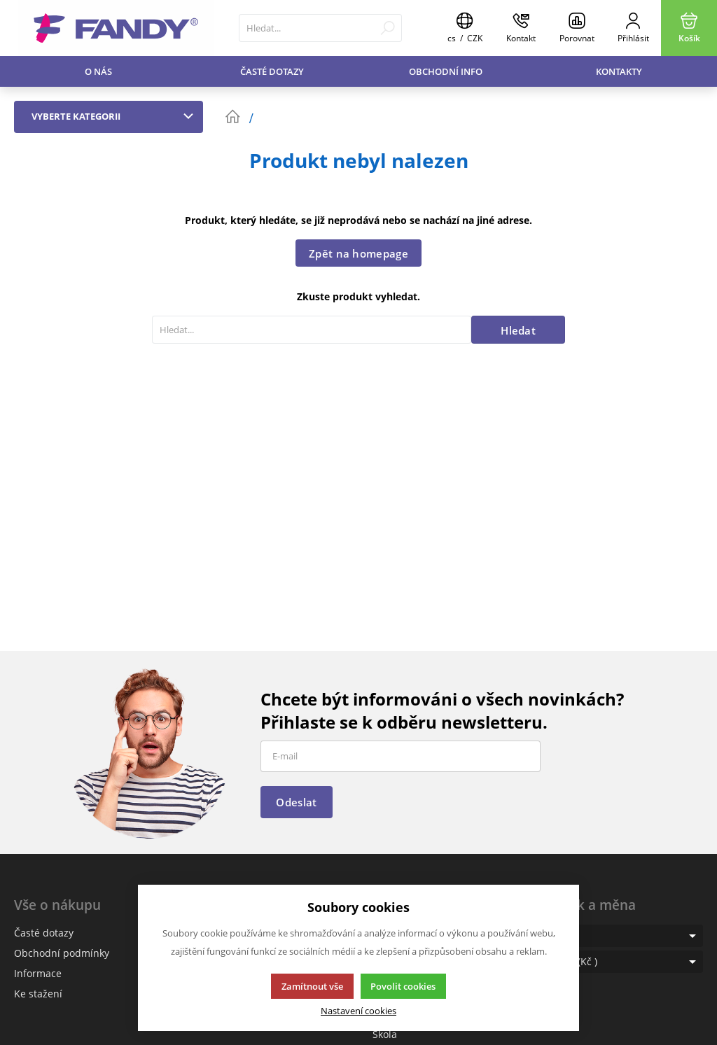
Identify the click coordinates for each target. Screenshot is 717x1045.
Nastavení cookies (358, 1011)
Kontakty (619, 71)
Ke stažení (38, 993)
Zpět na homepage (358, 253)
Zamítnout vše (312, 986)
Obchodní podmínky (61, 953)
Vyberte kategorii (116, 116)
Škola (385, 1034)
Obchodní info (445, 71)
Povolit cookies (403, 986)
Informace (38, 973)
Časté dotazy (272, 71)
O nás (98, 71)
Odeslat (296, 802)
